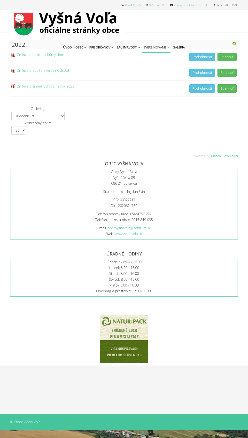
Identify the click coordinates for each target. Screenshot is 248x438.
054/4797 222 (133, 5)
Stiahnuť (227, 57)
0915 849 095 (157, 5)
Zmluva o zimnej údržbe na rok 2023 (45, 86)
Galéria (179, 47)
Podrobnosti (202, 57)
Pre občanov (99, 47)
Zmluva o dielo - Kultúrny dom (40, 54)
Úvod (67, 47)
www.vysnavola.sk (128, 233)
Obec (79, 47)
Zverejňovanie (155, 47)
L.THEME (144, 432)
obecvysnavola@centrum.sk (191, 5)
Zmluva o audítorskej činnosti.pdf (43, 70)
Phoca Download (224, 156)
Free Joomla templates (114, 432)
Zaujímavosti (126, 47)
